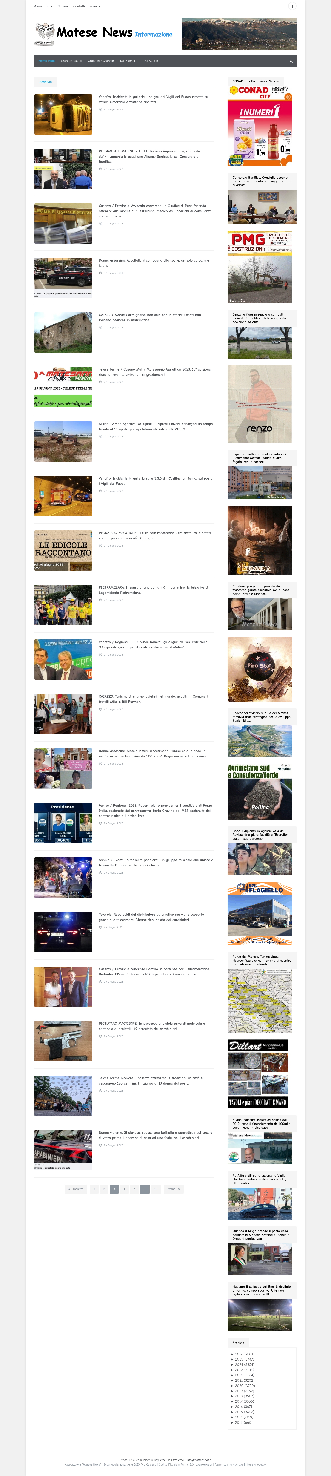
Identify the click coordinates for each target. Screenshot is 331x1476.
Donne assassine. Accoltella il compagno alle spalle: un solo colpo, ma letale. (154, 263)
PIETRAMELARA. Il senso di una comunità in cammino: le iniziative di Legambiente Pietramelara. (154, 590)
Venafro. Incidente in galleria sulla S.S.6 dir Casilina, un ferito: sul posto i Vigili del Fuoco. (155, 481)
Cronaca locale (71, 61)
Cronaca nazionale (101, 61)
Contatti (79, 6)
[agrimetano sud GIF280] (260, 791)
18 (155, 1189)
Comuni (62, 6)
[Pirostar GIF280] (260, 669)
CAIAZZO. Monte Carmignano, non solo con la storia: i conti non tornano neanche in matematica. (150, 317)
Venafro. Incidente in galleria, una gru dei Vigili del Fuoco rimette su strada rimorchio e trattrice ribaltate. (153, 99)
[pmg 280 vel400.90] (260, 267)
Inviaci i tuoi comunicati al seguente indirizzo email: (165, 1460)
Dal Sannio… (128, 61)
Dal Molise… (151, 61)
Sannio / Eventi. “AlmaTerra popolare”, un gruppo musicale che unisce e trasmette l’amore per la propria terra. (156, 862)
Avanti (174, 1189)
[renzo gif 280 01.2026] (260, 404)
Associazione (43, 6)
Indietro (75, 1189)
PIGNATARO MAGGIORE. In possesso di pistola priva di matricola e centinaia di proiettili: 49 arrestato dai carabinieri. (152, 1026)
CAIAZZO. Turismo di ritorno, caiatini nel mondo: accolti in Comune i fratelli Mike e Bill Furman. (153, 699)
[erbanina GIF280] (260, 540)
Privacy (94, 6)
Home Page (47, 61)
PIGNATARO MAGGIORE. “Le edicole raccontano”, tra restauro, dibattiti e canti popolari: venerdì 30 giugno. (155, 535)
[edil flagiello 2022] (260, 913)
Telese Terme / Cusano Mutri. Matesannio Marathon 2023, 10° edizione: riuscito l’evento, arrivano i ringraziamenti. (155, 372)
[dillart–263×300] (258, 1074)
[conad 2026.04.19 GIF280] (260, 126)
